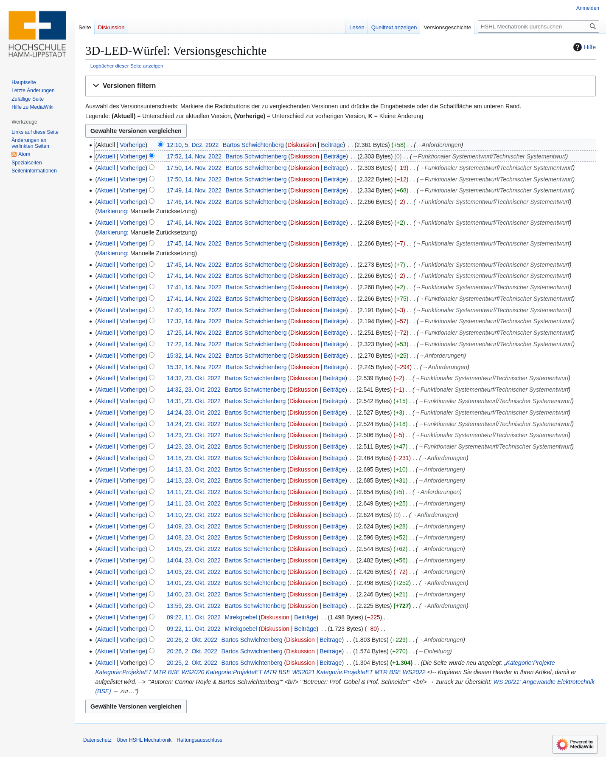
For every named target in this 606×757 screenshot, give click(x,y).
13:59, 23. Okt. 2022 (194, 605)
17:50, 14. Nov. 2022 (194, 167)
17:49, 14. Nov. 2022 (194, 190)
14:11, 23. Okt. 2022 (194, 492)
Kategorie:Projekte (530, 662)
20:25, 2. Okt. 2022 (192, 662)
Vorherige (133, 144)
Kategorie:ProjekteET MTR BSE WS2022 (371, 672)
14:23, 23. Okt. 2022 (194, 435)
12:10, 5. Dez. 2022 (193, 144)
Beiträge (332, 144)
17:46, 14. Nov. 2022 (194, 201)
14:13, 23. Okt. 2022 (194, 469)
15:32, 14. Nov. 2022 (194, 355)
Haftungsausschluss (199, 740)
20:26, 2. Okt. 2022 (192, 639)
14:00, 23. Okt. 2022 (194, 594)
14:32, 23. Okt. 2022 (194, 378)
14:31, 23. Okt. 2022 (194, 401)
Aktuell (106, 156)
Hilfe (583, 47)
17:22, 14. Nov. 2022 (194, 344)
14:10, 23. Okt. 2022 (194, 514)
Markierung (112, 211)
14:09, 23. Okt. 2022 (194, 526)
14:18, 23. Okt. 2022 (194, 458)
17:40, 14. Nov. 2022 (194, 310)
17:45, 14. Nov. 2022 (194, 243)
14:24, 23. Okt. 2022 (194, 412)
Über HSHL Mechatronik (144, 740)
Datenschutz (97, 740)
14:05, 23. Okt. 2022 (194, 548)
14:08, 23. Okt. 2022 (194, 537)
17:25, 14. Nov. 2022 (194, 332)
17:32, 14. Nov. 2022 (194, 321)
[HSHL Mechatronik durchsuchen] (538, 26)
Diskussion (301, 144)
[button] (341, 86)
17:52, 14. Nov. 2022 (194, 156)
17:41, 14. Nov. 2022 (194, 275)
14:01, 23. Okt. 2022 (194, 582)
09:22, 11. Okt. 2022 (194, 617)
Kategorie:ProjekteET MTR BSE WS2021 (260, 672)
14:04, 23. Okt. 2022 (194, 560)
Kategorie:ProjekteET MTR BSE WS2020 (149, 672)
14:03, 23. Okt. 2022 (194, 571)
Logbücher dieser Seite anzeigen (126, 65)
